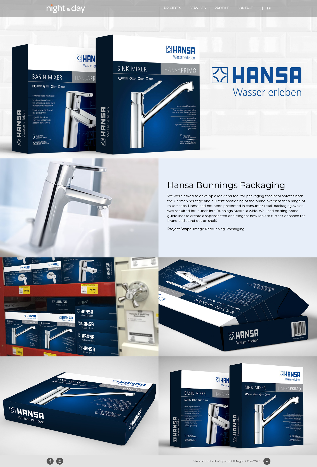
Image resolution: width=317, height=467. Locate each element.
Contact (245, 8)
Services (198, 8)
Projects (172, 8)
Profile (221, 8)
